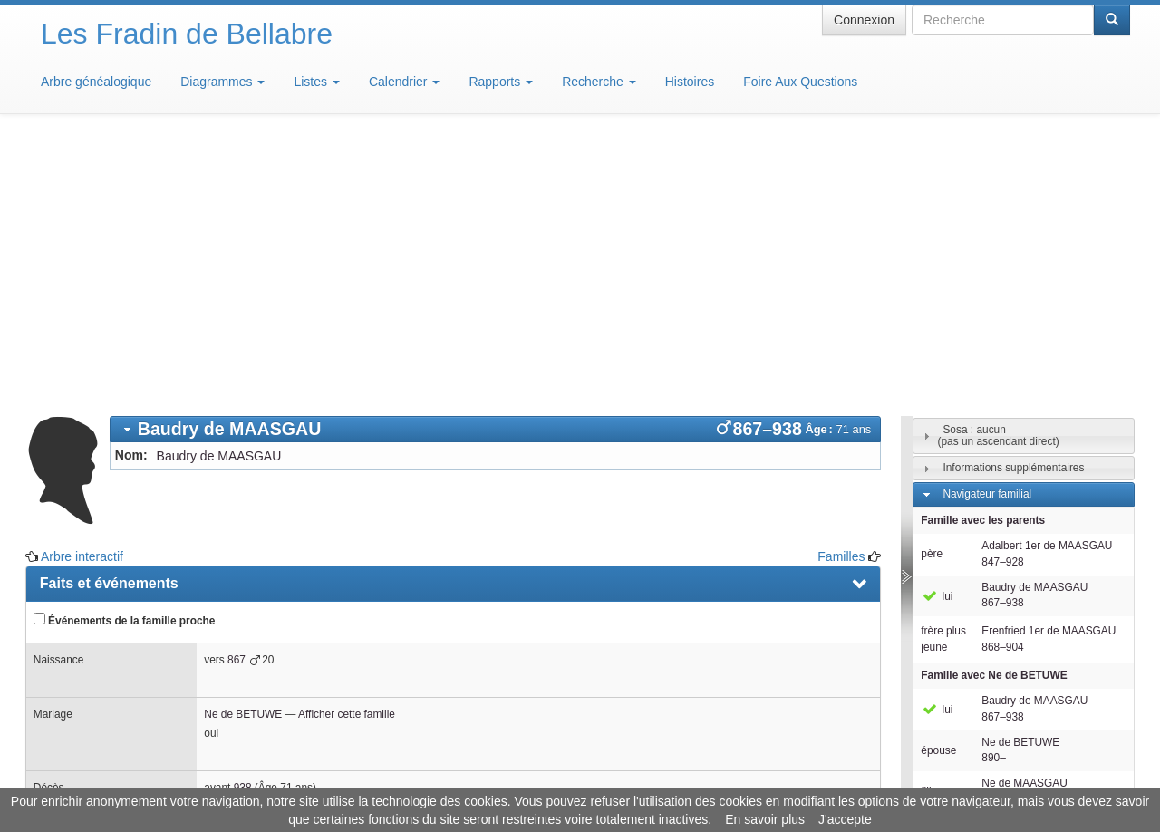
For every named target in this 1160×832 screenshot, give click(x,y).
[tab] (496, 163)
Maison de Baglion (660, 777)
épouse (938, 484)
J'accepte (845, 819)
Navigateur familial (986, 227)
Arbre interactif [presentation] (92, 623)
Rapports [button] (501, 81)
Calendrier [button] (404, 81)
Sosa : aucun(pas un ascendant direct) (997, 169)
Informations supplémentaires (1013, 201)
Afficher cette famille (346, 447)
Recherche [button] (599, 81)
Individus (963, 587)
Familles (841, 290)
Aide (584, 777)
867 (236, 393)
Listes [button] (316, 81)
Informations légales (504, 777)
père (931, 287)
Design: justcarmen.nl (1076, 728)
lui (936, 330)
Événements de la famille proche (125, 353)
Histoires (689, 81)
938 (243, 521)
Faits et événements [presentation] (109, 316)
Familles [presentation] (69, 582)
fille (929, 524)
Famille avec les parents (983, 253)
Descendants (973, 561)
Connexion (864, 20)
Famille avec (994, 408)
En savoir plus (765, 819)
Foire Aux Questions (800, 81)
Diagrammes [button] (222, 81)
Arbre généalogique (96, 81)
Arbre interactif (82, 290)
